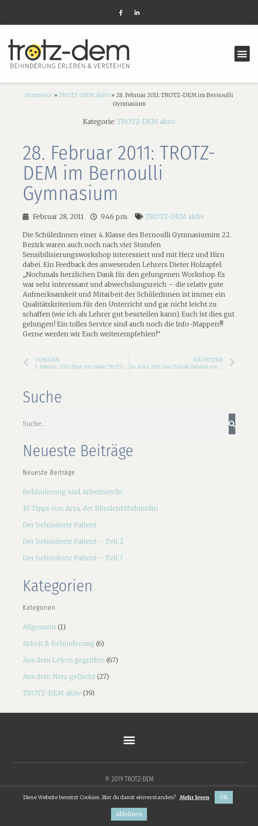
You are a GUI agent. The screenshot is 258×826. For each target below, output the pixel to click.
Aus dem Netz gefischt (59, 676)
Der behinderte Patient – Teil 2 (73, 541)
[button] (242, 54)
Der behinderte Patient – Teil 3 (73, 558)
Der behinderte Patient (60, 525)
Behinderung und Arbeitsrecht (73, 492)
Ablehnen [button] (129, 814)
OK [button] (224, 797)
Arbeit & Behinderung (59, 643)
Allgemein (39, 627)
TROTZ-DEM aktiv (84, 95)
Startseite (38, 95)
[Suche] (232, 424)
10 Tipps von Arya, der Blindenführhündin (90, 508)
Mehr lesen (194, 797)
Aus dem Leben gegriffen (64, 660)
